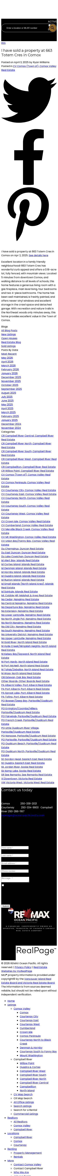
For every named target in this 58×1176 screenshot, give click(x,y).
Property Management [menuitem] (28, 1154)
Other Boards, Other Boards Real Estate (25, 681)
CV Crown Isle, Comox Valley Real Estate (25, 521)
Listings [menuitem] (11, 1006)
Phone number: (10, 867)
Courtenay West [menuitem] (30, 1025)
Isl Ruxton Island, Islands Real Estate (22, 580)
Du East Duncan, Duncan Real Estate (23, 552)
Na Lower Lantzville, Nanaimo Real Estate (25, 615)
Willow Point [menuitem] (27, 1064)
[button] (4, 830)
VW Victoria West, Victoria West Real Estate (27, 782)
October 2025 (9, 385)
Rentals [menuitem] (18, 1157)
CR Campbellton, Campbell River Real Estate (28, 467)
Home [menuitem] (11, 1002)
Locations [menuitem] (13, 1134)
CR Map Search (23, 1099)
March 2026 (8, 365)
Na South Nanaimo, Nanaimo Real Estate (25, 630)
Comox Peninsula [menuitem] (30, 1037)
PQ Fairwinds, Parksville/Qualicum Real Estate (28, 716)
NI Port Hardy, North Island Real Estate (24, 662)
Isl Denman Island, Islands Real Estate (23, 568)
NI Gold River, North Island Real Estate (24, 642)
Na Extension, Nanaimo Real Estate (22, 611)
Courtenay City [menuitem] (29, 1017)
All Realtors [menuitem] (20, 1122)
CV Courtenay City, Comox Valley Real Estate (28, 490)
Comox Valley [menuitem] (22, 1009)
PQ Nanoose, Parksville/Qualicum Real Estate (28, 736)
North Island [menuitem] (27, 1091)
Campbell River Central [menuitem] (34, 1083)
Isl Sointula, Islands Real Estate (19, 591)
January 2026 (9, 373)
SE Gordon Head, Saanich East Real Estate (26, 759)
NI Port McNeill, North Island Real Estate (25, 665)
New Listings (8, 334)
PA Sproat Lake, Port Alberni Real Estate (25, 693)
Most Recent (9, 354)
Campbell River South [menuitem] (33, 1076)
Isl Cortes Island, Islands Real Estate (22, 564)
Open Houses (9, 338)
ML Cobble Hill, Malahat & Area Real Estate (27, 595)
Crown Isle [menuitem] (26, 1033)
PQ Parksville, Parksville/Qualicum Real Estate (28, 739)
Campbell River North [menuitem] (33, 1080)
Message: (7, 875)
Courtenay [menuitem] (20, 1146)
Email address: (10, 859)
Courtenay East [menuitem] (29, 1021)
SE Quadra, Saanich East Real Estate (23, 763)
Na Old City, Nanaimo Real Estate (21, 626)
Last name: (7, 851)
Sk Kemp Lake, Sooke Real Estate (21, 771)
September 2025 (11, 389)
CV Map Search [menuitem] (23, 1095)
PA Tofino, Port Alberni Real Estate (22, 697)
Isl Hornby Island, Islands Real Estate (23, 572)
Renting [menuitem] (12, 1150)
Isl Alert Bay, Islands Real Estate (20, 560)
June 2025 (7, 400)
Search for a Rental (25, 1111)
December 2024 (11, 424)
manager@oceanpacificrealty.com (22, 815)
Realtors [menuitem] (12, 1119)
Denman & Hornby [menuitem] (31, 1048)
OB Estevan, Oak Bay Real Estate (21, 677)
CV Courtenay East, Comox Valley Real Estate (28, 494)
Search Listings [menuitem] (23, 1107)
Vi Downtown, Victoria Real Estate (21, 778)
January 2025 (9, 420)
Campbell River (23, 1060)
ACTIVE (52, 21)
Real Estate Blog (11, 342)
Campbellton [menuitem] (28, 1087)
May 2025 (7, 404)
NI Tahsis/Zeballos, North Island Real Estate (27, 669)
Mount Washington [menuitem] (31, 1056)
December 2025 (11, 377)
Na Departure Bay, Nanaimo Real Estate (25, 607)
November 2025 (11, 381)
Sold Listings (8, 346)
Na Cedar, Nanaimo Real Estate (20, 599)
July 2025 (7, 397)
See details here (38, 255)
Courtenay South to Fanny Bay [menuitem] (38, 1052)
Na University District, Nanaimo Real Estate (27, 634)
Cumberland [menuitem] (27, 1029)
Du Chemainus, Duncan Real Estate (22, 549)
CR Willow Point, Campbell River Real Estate (27, 471)
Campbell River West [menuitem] (32, 1072)
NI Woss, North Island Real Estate (21, 673)
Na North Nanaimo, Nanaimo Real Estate (25, 623)
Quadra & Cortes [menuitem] (30, 1068)
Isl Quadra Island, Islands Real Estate (23, 576)
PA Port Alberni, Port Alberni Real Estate (25, 689)
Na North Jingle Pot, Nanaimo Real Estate (26, 619)
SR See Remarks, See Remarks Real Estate (26, 775)
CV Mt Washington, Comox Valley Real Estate (28, 537)
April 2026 (7, 361)
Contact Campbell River (28, 1169)
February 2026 (10, 369)
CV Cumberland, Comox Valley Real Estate (27, 525)
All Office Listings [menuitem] (24, 1103)
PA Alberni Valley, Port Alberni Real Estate (26, 685)
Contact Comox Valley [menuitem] (27, 1165)
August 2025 (8, 393)
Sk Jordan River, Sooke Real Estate (22, 767)
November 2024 (11, 428)
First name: (8, 843)
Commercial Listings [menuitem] (26, 1115)
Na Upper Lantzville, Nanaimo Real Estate (26, 638)
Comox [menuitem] (24, 1013)
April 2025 (7, 408)
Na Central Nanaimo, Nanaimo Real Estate (26, 603)
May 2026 (7, 358)
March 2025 (8, 412)
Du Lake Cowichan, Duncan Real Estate (24, 556)
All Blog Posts (9, 330)
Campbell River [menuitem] (23, 1130)
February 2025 (10, 416)
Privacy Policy (23, 968)
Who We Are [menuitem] (21, 1173)
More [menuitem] (10, 1161)
